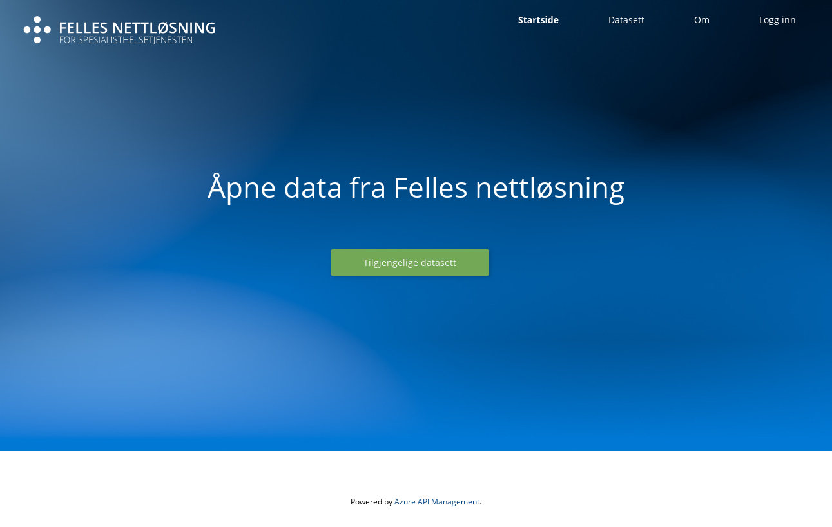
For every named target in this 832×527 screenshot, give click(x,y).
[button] (410, 262)
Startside (538, 20)
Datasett (626, 20)
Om (702, 20)
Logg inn (777, 20)
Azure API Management (436, 501)
